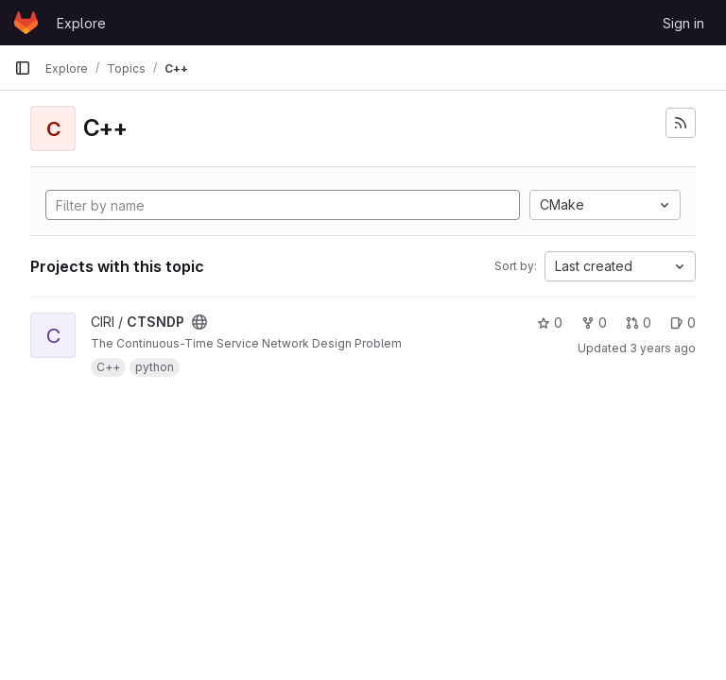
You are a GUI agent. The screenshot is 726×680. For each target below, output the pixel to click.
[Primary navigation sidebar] (23, 68)
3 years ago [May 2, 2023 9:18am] (663, 348)
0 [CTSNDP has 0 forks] (594, 322)
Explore (81, 23)
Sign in (683, 23)
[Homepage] (26, 23)
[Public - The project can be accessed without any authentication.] (199, 322)
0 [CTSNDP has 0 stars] (549, 322)
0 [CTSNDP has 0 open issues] (683, 322)
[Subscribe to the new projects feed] (681, 123)
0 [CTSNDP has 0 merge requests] (638, 322)
